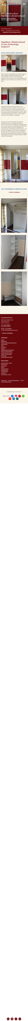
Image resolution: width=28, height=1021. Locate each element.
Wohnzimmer (4, 371)
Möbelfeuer (4, 341)
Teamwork (3, 355)
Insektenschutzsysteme (6, 352)
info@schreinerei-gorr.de (11, 330)
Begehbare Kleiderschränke (13, 30)
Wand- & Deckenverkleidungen (9, 342)
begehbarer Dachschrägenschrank (11, 32)
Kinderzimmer (4, 368)
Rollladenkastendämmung (7, 350)
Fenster (3, 348)
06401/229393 (6, 325)
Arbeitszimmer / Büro (6, 363)
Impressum (4, 380)
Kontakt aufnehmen (14, 192)
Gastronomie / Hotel (6, 374)
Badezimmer (4, 364)
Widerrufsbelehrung (6, 381)
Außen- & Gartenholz (6, 354)
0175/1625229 (8, 328)
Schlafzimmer (4, 370)
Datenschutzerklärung (14, 380)
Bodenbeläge (4, 344)
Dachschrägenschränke (6, 357)
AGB (22, 380)
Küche (2, 367)
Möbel (2, 30)
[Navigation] (24, 4)
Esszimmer (4, 366)
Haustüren (3, 347)
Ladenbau (3, 373)
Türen (2, 345)
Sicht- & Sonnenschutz (6, 351)
